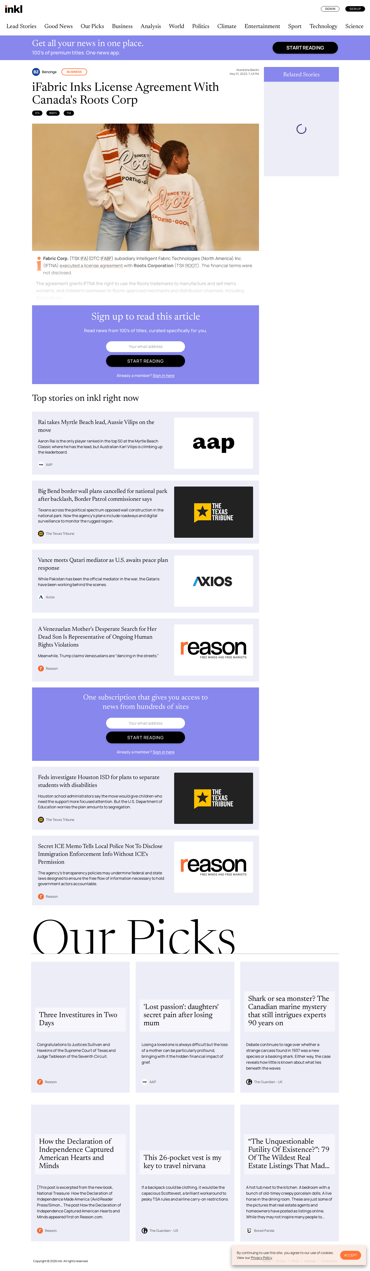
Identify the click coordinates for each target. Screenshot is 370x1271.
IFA (37, 113)
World (176, 27)
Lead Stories (21, 27)
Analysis (151, 27)
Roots (53, 113)
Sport (295, 27)
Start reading (305, 47)
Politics (200, 27)
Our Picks (92, 27)
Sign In (330, 9)
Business (122, 27)
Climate (227, 27)
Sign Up (355, 9)
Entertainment (262, 27)
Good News (58, 27)
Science (354, 27)
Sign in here (163, 375)
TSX (69, 113)
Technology (323, 27)
